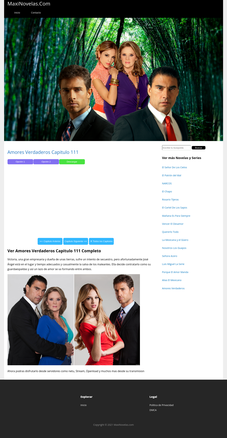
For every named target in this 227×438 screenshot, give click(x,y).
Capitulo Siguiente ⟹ (75, 241)
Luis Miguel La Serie (173, 264)
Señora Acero (169, 256)
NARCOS (167, 183)
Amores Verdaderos (173, 288)
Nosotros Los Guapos (174, 248)
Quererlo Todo (170, 231)
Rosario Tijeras (170, 199)
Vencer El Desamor (172, 223)
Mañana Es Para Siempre (176, 215)
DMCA (153, 410)
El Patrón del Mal (171, 175)
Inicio (17, 12)
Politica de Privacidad (162, 405)
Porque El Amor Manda (175, 272)
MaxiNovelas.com (29, 3)
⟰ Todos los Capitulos (101, 241)
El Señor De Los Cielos (174, 167)
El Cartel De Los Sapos (174, 207)
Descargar (72, 161)
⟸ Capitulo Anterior (50, 241)
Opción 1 (20, 161)
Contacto (36, 12)
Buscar (198, 148)
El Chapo (167, 191)
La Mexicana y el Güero (175, 240)
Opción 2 (46, 161)
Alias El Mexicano (171, 280)
